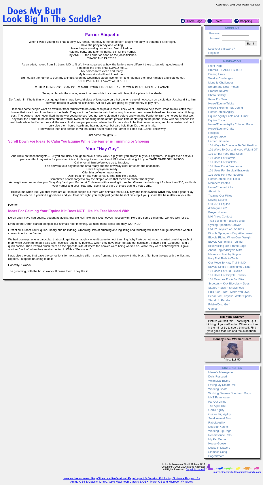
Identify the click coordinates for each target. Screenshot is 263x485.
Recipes (213, 132)
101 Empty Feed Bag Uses (225, 153)
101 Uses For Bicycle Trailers (227, 275)
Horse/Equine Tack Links (224, 178)
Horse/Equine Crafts (221, 128)
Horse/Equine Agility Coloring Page (230, 124)
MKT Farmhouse (219, 397)
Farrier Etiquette (218, 141)
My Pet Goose (217, 439)
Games (213, 308)
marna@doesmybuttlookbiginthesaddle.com (237, 472)
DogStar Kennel (218, 426)
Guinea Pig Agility (219, 414)
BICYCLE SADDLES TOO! (225, 70)
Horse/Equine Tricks (221, 103)
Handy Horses (217, 137)
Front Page (215, 65)
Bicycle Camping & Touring (225, 241)
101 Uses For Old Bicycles (225, 271)
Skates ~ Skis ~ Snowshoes (226, 287)
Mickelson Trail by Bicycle (224, 254)
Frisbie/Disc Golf (218, 304)
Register (213, 52)
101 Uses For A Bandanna (225, 166)
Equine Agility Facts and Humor (228, 116)
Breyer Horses (217, 212)
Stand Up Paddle (219, 300)
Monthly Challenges (220, 82)
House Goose (217, 443)
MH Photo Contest (220, 216)
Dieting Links (216, 74)
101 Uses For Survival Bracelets (228, 170)
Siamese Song (217, 451)
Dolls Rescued (217, 376)
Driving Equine (217, 199)
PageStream (216, 456)
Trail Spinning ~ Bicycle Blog (226, 220)
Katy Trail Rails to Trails (223, 258)
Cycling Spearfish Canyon (224, 225)
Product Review (218, 91)
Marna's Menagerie (220, 372)
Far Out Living (217, 401)
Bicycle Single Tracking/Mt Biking (229, 266)
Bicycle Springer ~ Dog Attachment (230, 233)
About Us (214, 191)
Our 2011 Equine (219, 204)
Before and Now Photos (223, 86)
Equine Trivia (216, 120)
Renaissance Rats (220, 435)
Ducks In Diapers (219, 447)
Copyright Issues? (195, 469)
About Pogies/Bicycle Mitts (225, 250)
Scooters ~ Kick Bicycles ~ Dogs (229, 283)
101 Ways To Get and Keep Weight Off (232, 149)
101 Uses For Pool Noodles (225, 174)
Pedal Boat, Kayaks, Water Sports (230, 296)
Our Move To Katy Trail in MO (227, 262)
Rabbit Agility (216, 422)
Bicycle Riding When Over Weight (229, 237)
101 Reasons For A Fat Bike (226, 279)
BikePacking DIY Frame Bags (227, 245)
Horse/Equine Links (220, 187)
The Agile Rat (216, 405)
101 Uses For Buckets (222, 162)
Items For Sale (217, 99)
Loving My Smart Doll (222, 385)
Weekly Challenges (220, 78)
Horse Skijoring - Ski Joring (225, 107)
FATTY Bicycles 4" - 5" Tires (226, 229)
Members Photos (219, 183)
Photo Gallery (217, 95)
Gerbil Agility (216, 410)
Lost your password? (221, 48)
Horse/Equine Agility (221, 111)
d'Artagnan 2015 (218, 208)
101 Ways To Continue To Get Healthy (232, 145)
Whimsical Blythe (219, 380)
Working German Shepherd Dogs (229, 393)
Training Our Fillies (220, 195)
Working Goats (217, 389)
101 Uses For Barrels (221, 158)
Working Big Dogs (219, 431)
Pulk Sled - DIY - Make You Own (229, 292)
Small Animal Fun (219, 418)
